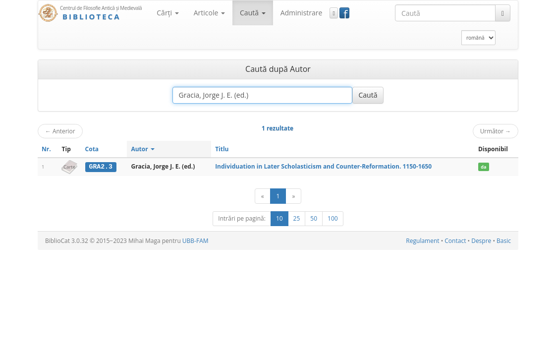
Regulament (422, 241)
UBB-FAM (195, 241)
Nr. (46, 149)
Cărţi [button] (167, 12)
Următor (495, 131)
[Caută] (502, 12)
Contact (455, 241)
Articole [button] (209, 12)
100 (333, 218)
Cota (92, 149)
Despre (481, 241)
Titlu (221, 149)
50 (313, 218)
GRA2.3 (100, 166)
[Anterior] (263, 196)
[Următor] (293, 196)
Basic (504, 241)
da (483, 167)
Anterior (60, 131)
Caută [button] (253, 12)
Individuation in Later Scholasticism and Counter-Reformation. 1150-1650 (323, 166)
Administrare (301, 12)
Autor (142, 149)
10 (279, 218)
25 (296, 218)
